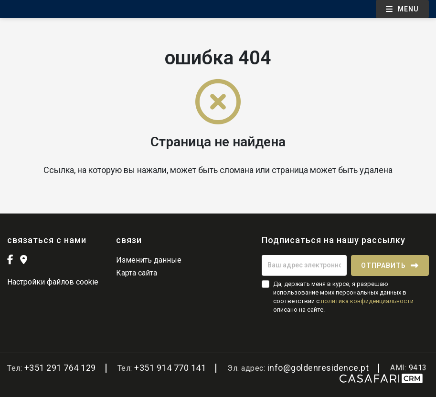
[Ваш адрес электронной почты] (304, 265)
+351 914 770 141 (170, 368)
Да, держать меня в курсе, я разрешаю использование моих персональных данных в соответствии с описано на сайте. (343, 297)
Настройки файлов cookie (52, 281)
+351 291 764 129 (60, 368)
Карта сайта (136, 272)
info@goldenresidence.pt (318, 368)
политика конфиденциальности (367, 301)
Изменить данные (148, 260)
